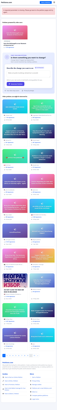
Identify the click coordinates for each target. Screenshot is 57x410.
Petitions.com (6, 2)
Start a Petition (45, 2)
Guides (5, 374)
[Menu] (54, 2)
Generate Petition (15, 84)
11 (34, 356)
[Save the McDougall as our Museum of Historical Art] (14, 37)
